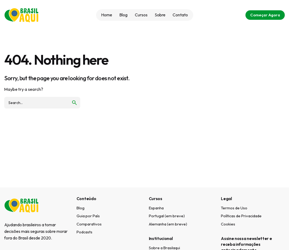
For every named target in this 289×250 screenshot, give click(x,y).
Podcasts (84, 231)
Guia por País (88, 215)
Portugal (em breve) (167, 215)
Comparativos (89, 224)
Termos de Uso (234, 207)
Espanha (156, 207)
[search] (74, 103)
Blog (80, 207)
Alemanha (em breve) (168, 224)
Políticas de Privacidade (241, 215)
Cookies (228, 224)
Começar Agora (265, 14)
